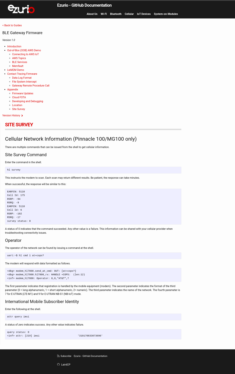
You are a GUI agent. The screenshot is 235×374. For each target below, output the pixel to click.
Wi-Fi (104, 14)
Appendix (12, 89)
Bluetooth (116, 14)
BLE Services (19, 62)
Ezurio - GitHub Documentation (84, 5)
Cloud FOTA (19, 97)
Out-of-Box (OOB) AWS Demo (24, 50)
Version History (11, 115)
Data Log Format (21, 77)
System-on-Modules (166, 14)
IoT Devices (144, 14)
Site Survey (18, 109)
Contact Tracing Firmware (22, 73)
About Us (92, 14)
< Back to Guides (12, 25)
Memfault (17, 66)
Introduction (14, 46)
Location (17, 105)
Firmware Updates (22, 93)
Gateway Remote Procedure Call (30, 85)
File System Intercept (24, 81)
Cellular (129, 14)
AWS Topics (19, 58)
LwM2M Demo (15, 69)
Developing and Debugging (27, 101)
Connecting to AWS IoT (25, 54)
